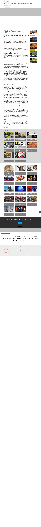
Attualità (10, 5)
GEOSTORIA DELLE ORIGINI (32, 40)
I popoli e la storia (29, 203)
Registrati (20, 226)
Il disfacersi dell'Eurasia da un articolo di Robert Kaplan (8, 173)
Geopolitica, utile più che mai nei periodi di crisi (20, 193)
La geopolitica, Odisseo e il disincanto (7, 204)
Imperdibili (28, 250)
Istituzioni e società (6, 5)
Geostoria (22, 3)
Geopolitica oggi (18, 3)
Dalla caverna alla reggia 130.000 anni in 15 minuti (31, 150)
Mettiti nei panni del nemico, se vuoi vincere (9, 214)
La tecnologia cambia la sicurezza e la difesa (32, 140)
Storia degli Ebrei (5, 252)
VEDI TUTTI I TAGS (20, 242)
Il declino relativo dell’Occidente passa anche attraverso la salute (31, 183)
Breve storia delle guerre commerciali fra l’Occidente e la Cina (20, 204)
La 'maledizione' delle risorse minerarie (19, 160)
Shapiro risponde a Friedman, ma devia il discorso (31, 193)
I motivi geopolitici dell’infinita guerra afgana (20, 173)
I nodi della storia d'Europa (30, 3)
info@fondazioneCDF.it (6, 254)
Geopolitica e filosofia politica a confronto (8, 193)
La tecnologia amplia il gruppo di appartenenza (8, 150)
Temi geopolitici (25, 3)
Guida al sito (9, 3)
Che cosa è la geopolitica (7, 139)
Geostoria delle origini (7, 160)
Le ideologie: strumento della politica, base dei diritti (19, 150)
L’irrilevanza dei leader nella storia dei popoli (8, 183)
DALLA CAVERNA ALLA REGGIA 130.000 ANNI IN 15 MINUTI (33, 47)
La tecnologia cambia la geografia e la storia (20, 140)
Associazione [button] (5, 3)
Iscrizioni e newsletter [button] (13, 3)
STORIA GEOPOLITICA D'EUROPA (33, 55)
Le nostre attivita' (32, 250)
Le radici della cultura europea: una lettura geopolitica (32, 173)
